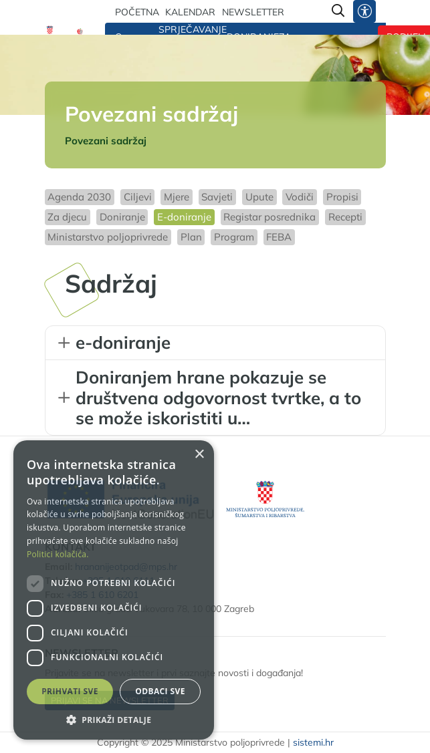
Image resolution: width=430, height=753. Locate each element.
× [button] (199, 455)
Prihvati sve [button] (69, 691)
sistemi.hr (313, 742)
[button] (114, 719)
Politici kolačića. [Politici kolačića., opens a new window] (58, 554)
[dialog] (113, 590)
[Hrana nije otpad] (80, 32)
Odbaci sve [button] (160, 691)
